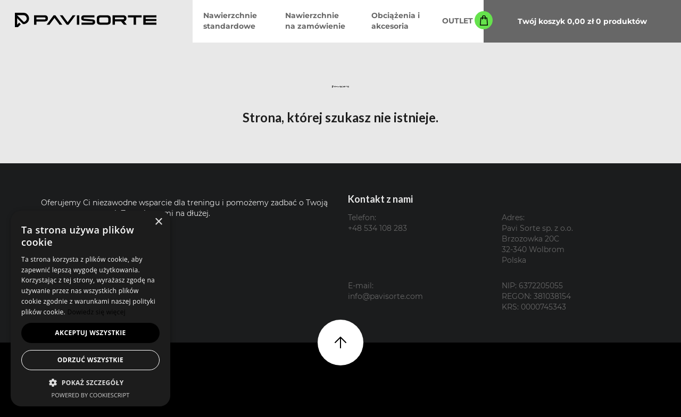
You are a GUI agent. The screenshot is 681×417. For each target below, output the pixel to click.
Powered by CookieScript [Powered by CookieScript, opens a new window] (91, 395)
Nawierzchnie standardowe (230, 21)
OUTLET (457, 21)
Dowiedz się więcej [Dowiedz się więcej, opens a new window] (96, 311)
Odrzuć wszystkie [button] (90, 359)
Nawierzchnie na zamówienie (315, 21)
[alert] (90, 308)
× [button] (158, 222)
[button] (90, 382)
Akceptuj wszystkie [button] (90, 332)
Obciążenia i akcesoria (395, 21)
